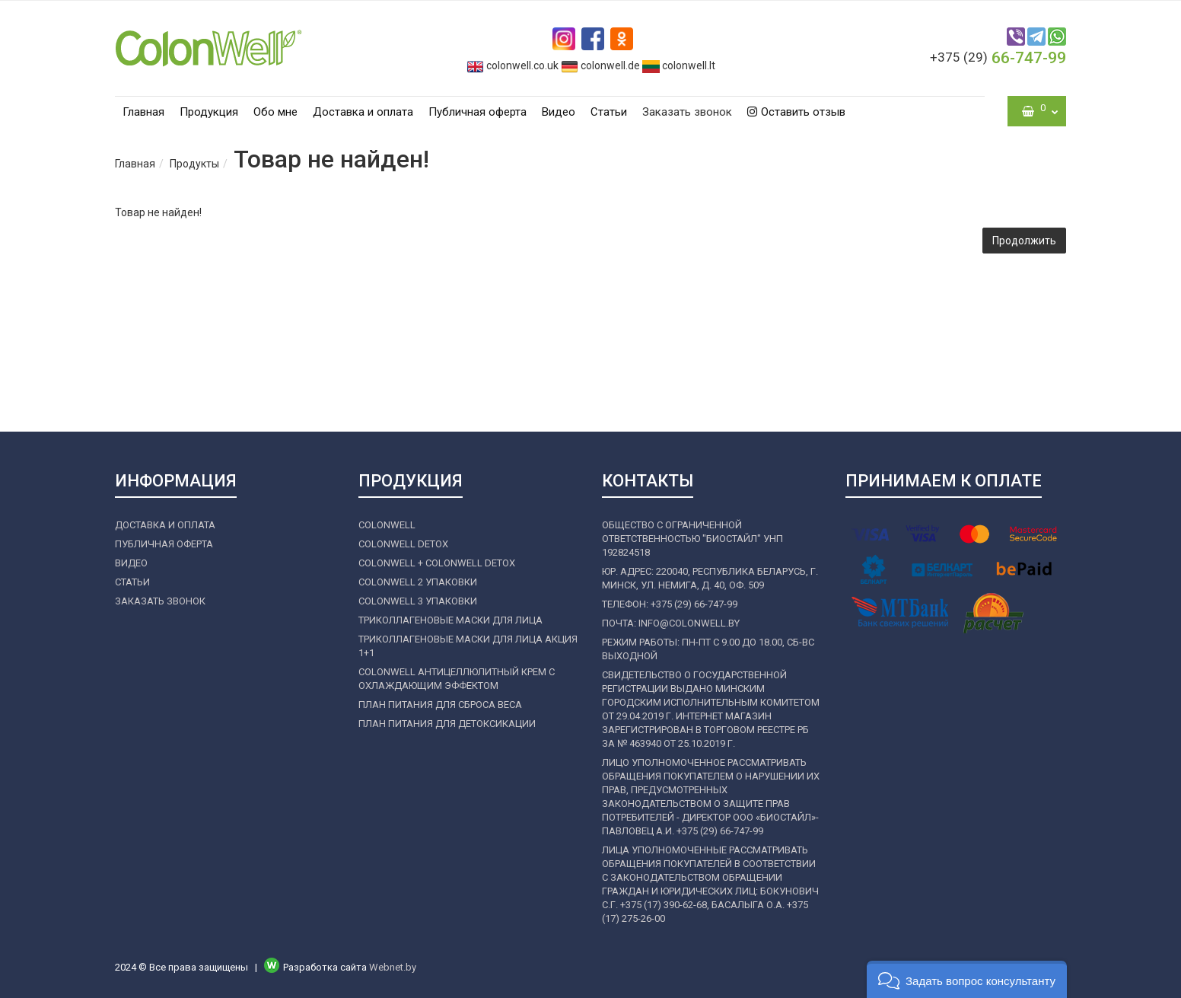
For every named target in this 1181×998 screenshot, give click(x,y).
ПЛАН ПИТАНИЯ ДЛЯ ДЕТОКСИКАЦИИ (447, 723)
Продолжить (1024, 240)
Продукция (209, 112)
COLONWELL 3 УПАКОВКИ (417, 601)
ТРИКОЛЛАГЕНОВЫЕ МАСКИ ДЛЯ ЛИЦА (450, 620)
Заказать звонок (687, 112)
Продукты (194, 164)
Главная (143, 112)
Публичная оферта (477, 112)
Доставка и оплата (363, 112)
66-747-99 (998, 58)
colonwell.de (600, 65)
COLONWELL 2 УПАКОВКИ (417, 582)
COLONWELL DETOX (403, 544)
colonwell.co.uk (512, 65)
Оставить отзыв (796, 112)
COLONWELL (386, 525)
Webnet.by (392, 967)
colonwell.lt (678, 65)
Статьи (608, 112)
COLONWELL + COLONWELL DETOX (436, 563)
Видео (558, 112)
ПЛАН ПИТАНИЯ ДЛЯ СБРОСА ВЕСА (440, 704)
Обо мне (275, 112)
